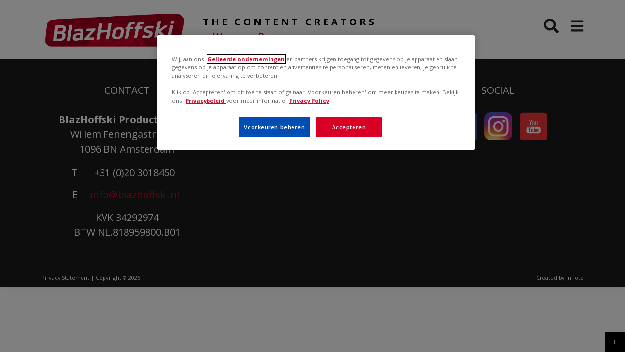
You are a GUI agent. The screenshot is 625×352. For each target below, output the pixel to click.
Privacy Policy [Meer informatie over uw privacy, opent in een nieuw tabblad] (309, 100)
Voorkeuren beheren (274, 127)
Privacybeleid (206, 100)
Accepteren (349, 127)
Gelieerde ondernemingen (246, 59)
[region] (316, 92)
